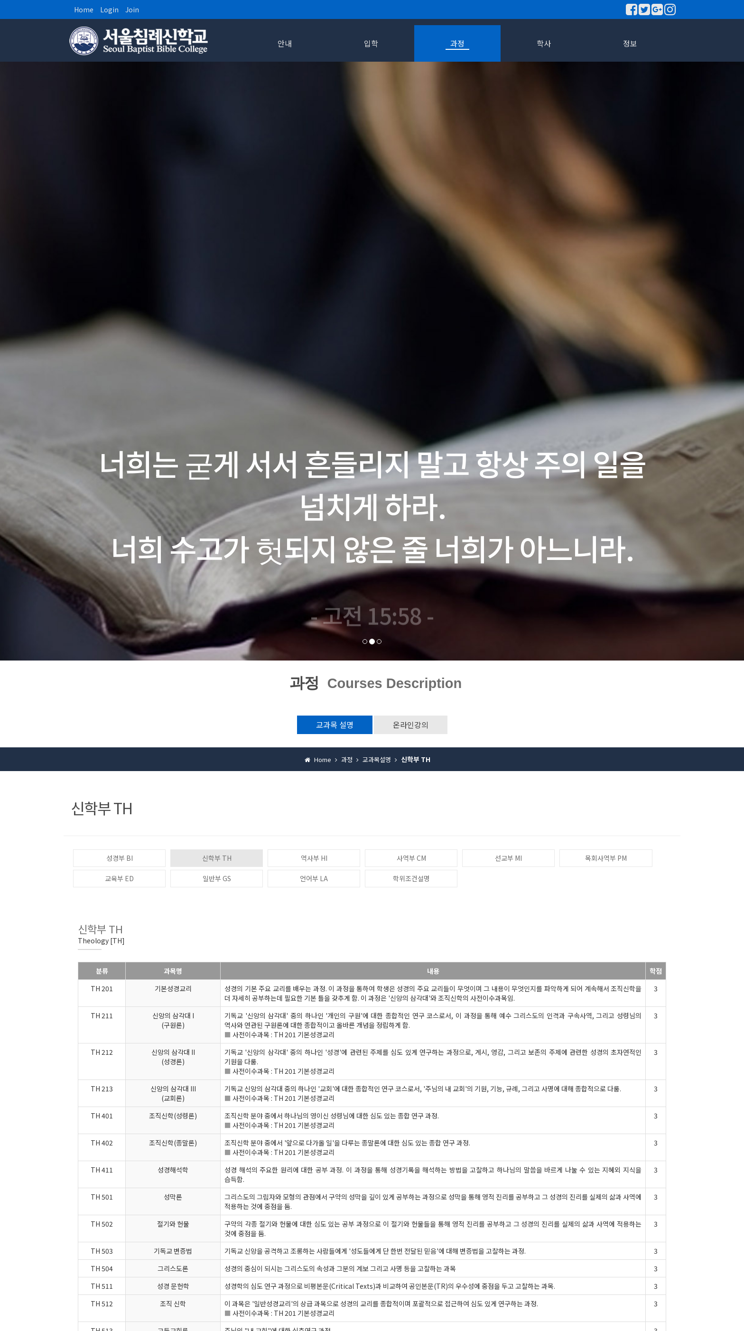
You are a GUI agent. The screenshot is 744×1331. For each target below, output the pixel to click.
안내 (285, 43)
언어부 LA (314, 878)
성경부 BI (119, 858)
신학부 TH (217, 858)
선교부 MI (508, 858)
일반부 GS (217, 878)
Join (132, 9)
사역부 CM (411, 858)
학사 (544, 43)
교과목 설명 (334, 724)
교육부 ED (119, 878)
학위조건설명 (411, 878)
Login (109, 9)
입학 (371, 43)
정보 (630, 43)
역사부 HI (314, 858)
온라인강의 (410, 724)
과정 (457, 43)
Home (83, 9)
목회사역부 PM (606, 858)
